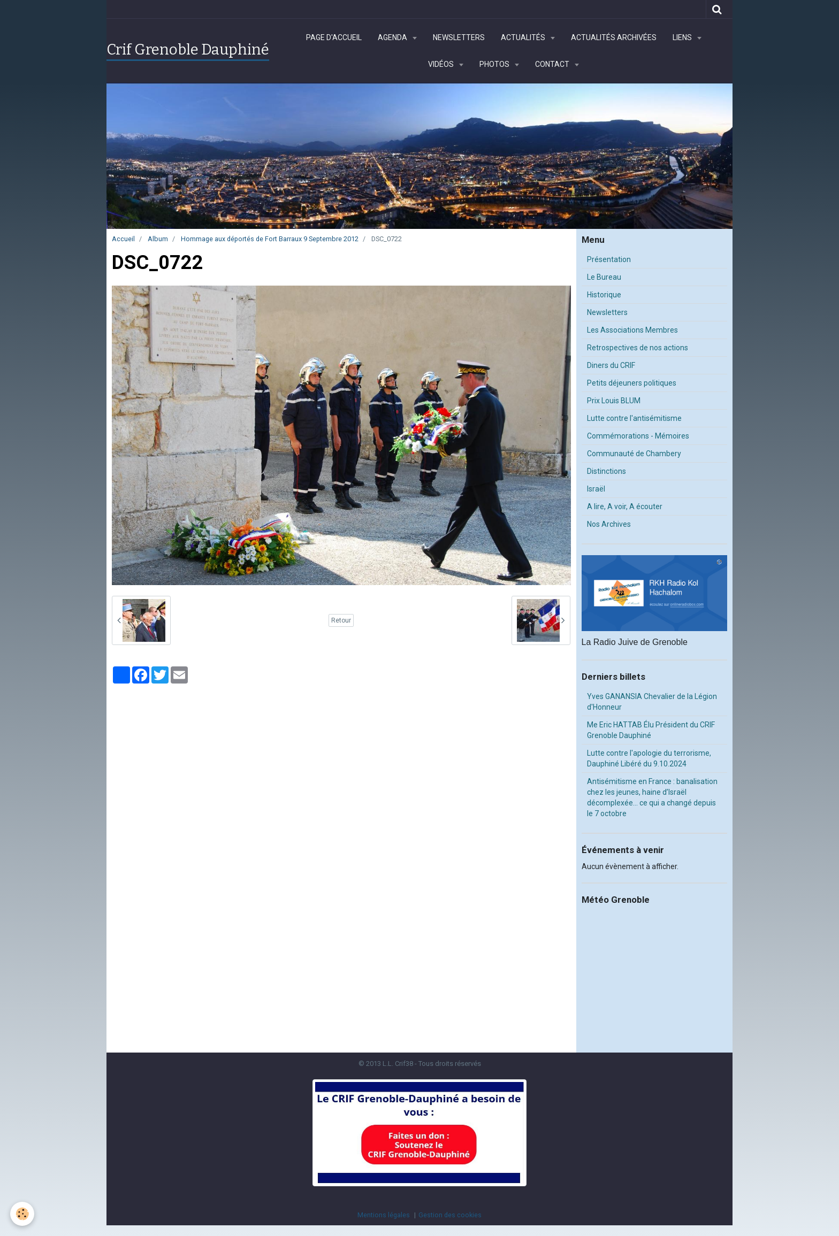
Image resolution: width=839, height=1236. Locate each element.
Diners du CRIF (611, 365)
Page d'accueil (334, 37)
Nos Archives (609, 524)
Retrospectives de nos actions (637, 347)
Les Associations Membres (632, 330)
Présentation (609, 259)
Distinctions (606, 471)
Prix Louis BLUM (613, 400)
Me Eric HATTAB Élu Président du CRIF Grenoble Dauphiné (651, 730)
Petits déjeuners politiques (631, 383)
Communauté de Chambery (634, 453)
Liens (683, 37)
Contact (553, 64)
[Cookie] (23, 1214)
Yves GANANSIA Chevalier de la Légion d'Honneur (652, 701)
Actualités (524, 37)
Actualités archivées (614, 37)
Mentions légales (383, 1215)
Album (158, 239)
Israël (596, 489)
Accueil (123, 239)
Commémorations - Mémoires (638, 436)
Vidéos (441, 64)
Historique (604, 294)
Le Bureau (604, 277)
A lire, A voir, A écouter (624, 506)
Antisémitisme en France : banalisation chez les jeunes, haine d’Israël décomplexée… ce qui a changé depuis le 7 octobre (652, 797)
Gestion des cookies (450, 1215)
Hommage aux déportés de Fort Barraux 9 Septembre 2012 (270, 239)
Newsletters (459, 37)
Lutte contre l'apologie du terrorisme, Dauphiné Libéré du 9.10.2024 (649, 758)
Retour (341, 620)
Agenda (393, 37)
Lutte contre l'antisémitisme (634, 418)
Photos (495, 64)
